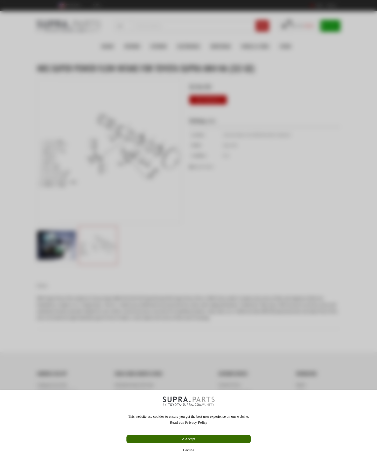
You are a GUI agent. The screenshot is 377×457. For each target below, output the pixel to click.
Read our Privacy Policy (188, 422)
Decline (188, 450)
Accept (190, 439)
